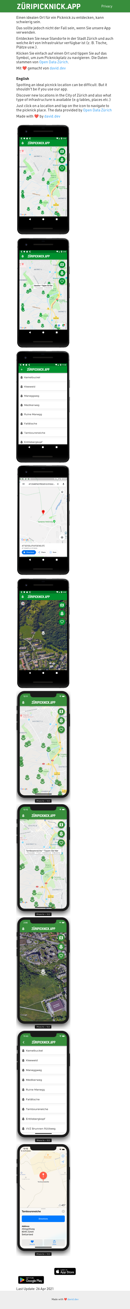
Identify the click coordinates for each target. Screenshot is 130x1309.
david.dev (58, 68)
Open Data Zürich (53, 61)
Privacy (106, 6)
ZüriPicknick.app (49, 6)
